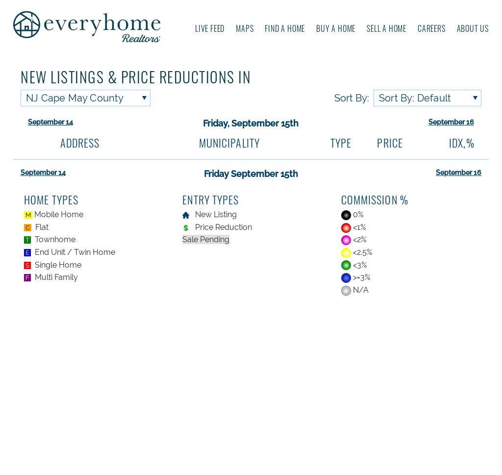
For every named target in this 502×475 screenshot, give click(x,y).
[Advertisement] (251, 386)
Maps (244, 28)
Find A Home (285, 28)
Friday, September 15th (251, 123)
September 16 (451, 122)
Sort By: (351, 98)
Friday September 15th (251, 174)
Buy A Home (335, 28)
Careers (432, 28)
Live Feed (210, 28)
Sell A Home (386, 28)
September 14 (50, 122)
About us (473, 28)
